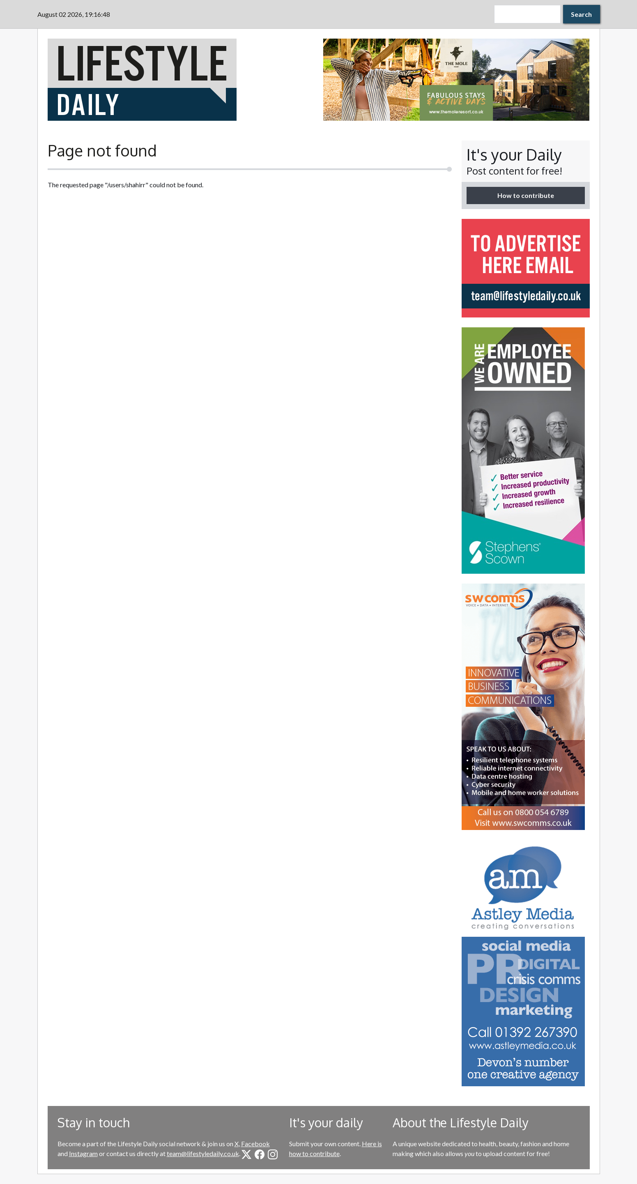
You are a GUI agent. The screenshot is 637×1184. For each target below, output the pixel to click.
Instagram (83, 1153)
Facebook (255, 1143)
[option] (456, 80)
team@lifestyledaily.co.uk (203, 1153)
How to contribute (525, 195)
